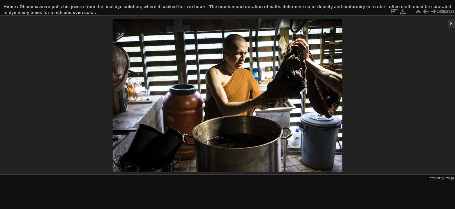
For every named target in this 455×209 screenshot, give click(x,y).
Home (9, 6)
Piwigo (449, 178)
